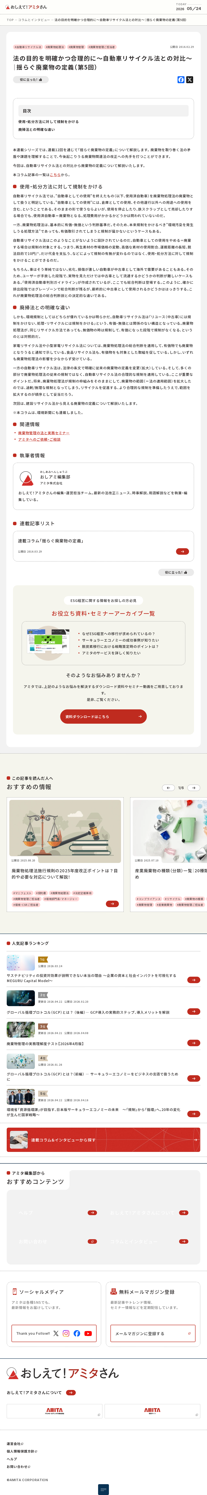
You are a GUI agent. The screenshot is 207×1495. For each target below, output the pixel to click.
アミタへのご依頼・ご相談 (39, 439)
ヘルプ (12, 1459)
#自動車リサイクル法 (28, 47)
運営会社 (15, 1443)
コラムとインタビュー (34, 20)
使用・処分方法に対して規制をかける (48, 121)
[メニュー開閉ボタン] (103, 1489)
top (10, 20)
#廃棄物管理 (76, 47)
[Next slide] (193, 788)
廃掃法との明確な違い (36, 129)
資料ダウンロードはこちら (87, 716)
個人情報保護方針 (22, 1451)
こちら (55, 174)
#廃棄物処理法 (55, 47)
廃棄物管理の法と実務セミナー (44, 432)
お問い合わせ (18, 1466)
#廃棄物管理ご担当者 (102, 47)
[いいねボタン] (31, 79)
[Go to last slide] (168, 788)
